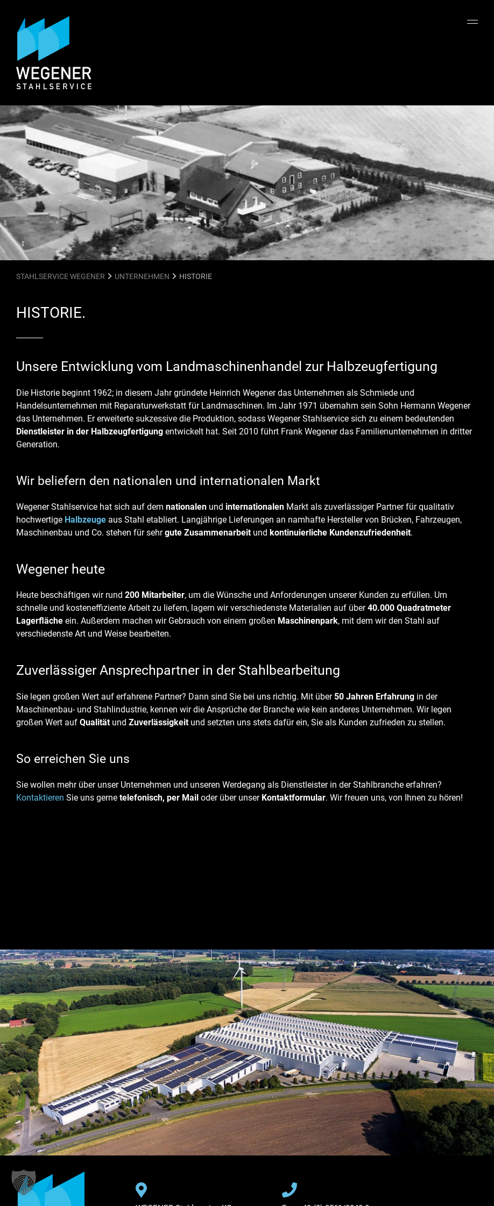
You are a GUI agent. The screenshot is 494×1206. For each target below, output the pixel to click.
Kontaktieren (40, 798)
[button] (23, 1182)
